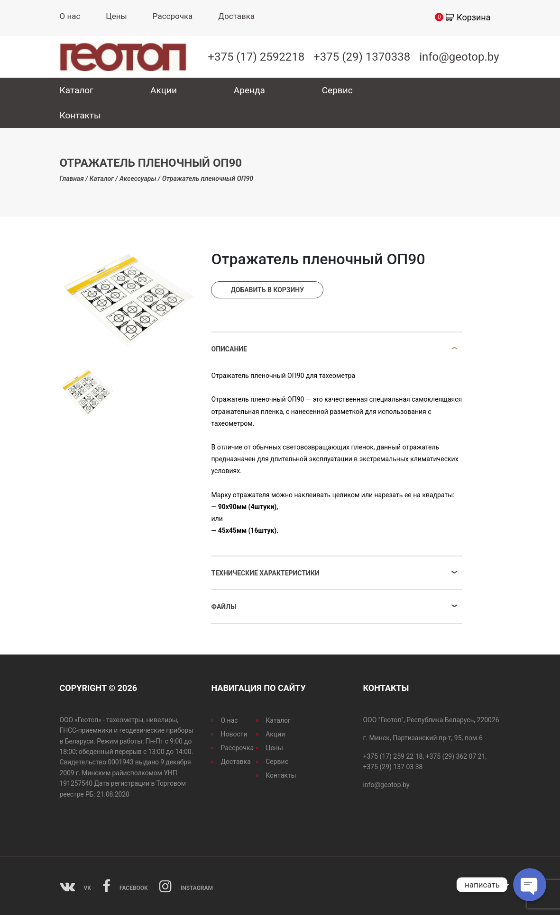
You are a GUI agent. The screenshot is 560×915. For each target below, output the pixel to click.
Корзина (473, 17)
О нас (70, 16)
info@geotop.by (459, 56)
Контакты (80, 115)
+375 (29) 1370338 (361, 56)
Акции (163, 90)
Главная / (74, 178)
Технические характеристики (265, 573)
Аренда (249, 90)
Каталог (77, 90)
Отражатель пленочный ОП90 (207, 178)
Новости (233, 734)
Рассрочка (173, 16)
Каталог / (104, 178)
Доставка (236, 16)
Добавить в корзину (267, 290)
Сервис (337, 90)
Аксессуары (137, 178)
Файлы (223, 606)
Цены (116, 16)
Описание (229, 349)
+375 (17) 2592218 (256, 56)
